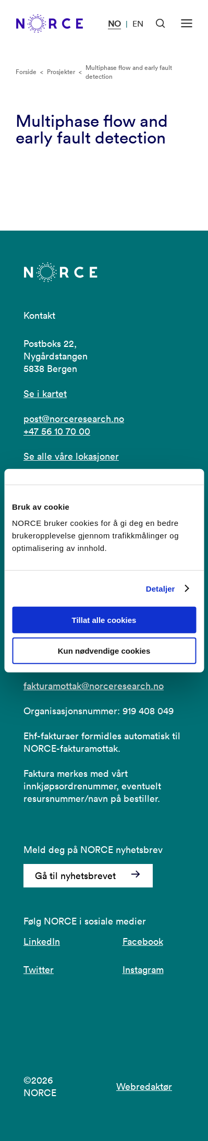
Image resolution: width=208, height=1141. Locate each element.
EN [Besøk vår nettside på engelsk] (137, 23)
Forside (26, 71)
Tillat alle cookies (104, 620)
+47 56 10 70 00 (56, 431)
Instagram (143, 970)
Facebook (143, 941)
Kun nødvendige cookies (104, 650)
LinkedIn (41, 941)
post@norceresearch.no (73, 419)
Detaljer (160, 588)
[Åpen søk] (160, 23)
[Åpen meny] (186, 23)
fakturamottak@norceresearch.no (93, 686)
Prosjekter (61, 71)
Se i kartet (45, 394)
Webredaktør (144, 1086)
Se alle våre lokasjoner (71, 456)
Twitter (38, 970)
